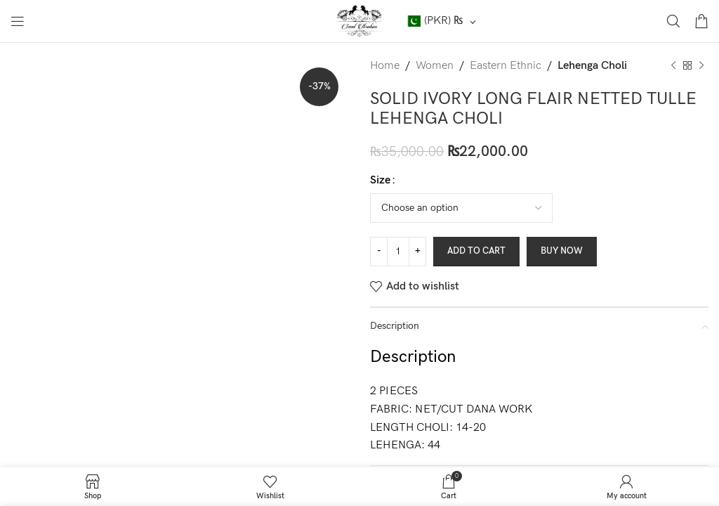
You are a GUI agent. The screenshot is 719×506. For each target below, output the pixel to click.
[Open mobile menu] (18, 21)
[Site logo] (359, 20)
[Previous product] (673, 66)
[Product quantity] (398, 251)
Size (380, 180)
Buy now (562, 251)
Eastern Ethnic (505, 65)
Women (435, 65)
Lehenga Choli (592, 65)
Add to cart (476, 251)
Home (385, 65)
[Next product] (701, 66)
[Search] (673, 21)
